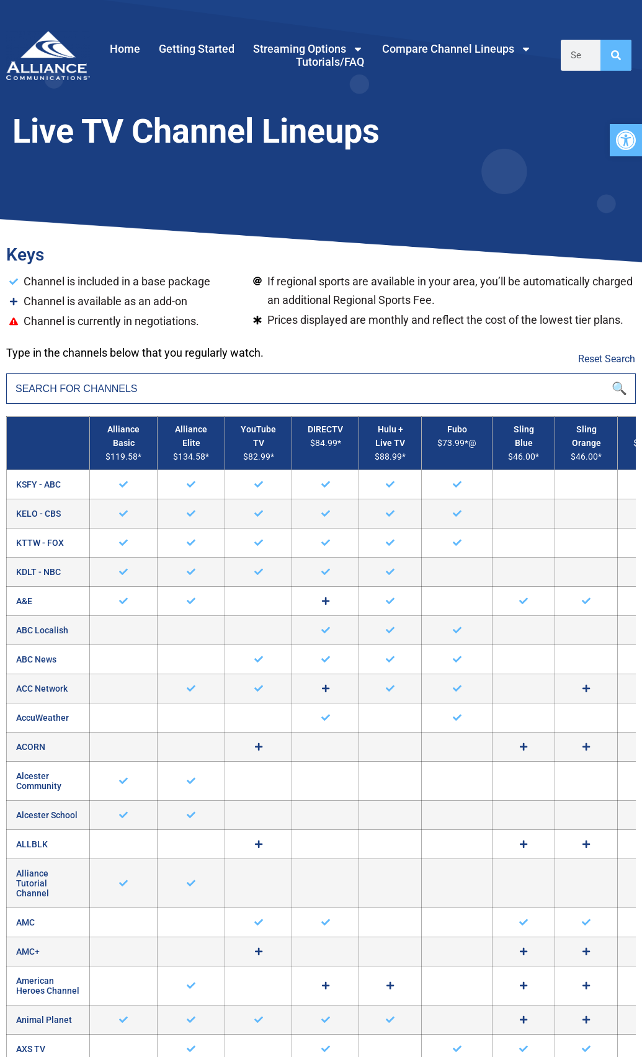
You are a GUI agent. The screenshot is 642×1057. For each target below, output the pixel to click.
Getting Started (196, 48)
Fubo (457, 429)
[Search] (615, 55)
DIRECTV (325, 429)
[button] (626, 140)
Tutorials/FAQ (330, 61)
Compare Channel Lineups (457, 48)
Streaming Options (308, 48)
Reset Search (606, 359)
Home (125, 48)
